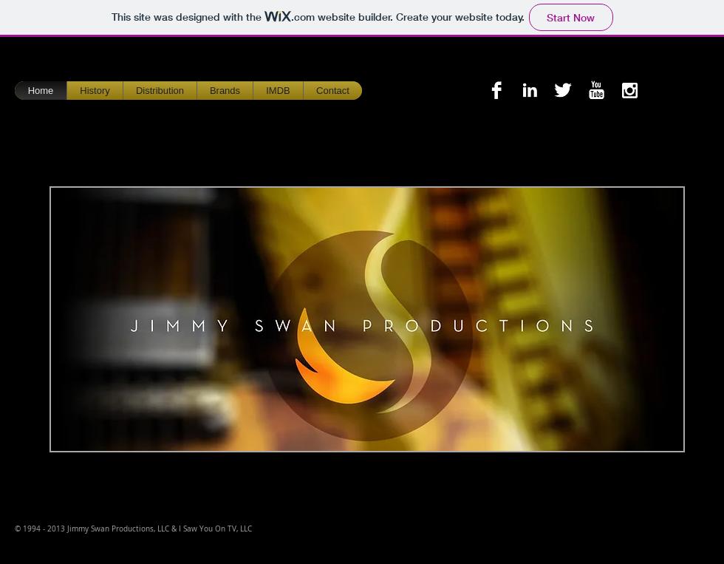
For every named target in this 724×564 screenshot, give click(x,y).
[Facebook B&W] (496, 90)
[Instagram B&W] (629, 90)
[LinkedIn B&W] (529, 90)
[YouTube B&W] (596, 90)
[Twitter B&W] (563, 90)
